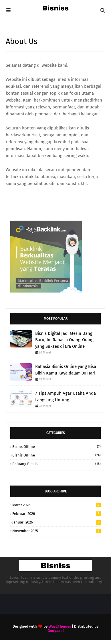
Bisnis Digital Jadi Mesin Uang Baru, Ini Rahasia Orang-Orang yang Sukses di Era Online (64, 340)
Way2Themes (60, 626)
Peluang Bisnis (56, 464)
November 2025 (56, 531)
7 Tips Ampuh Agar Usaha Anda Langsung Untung (65, 396)
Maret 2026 (56, 505)
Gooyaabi (55, 630)
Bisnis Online (56, 455)
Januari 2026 (56, 522)
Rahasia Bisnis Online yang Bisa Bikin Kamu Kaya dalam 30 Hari (65, 370)
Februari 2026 (56, 513)
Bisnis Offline (56, 446)
